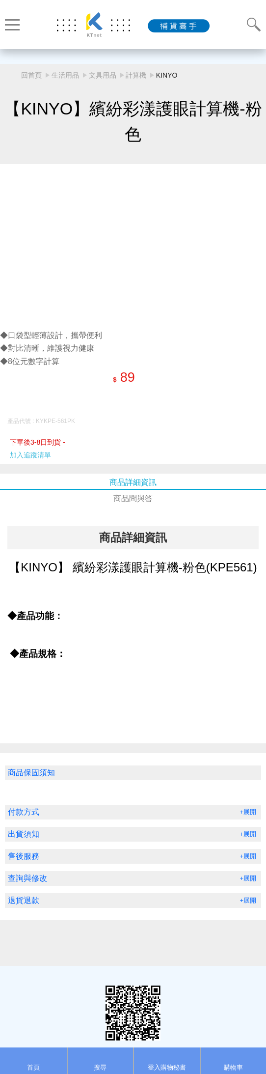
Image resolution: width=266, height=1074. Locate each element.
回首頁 (31, 75)
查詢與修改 (27, 878)
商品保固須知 (31, 772)
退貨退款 (23, 900)
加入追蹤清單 (30, 455)
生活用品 (65, 75)
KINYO (167, 75)
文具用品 (102, 75)
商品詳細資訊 (133, 482)
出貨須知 (23, 834)
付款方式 (23, 812)
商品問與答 (133, 498)
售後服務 (23, 856)
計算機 (136, 75)
